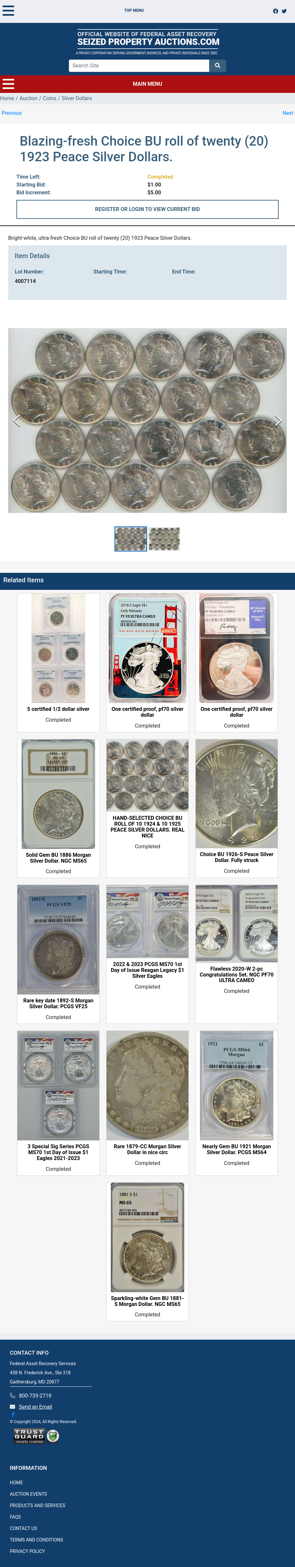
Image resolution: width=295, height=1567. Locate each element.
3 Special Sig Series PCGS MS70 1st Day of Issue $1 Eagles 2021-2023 (58, 1153)
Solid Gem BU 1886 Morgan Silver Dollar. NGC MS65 (58, 858)
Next (288, 113)
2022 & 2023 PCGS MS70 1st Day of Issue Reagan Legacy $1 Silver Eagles (147, 970)
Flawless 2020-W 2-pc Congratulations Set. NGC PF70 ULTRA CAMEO (236, 975)
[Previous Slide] (16, 420)
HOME (16, 1482)
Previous (12, 113)
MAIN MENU (82, 84)
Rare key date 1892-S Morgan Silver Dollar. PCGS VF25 (58, 1004)
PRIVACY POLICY (27, 1551)
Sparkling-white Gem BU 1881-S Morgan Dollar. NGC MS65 (147, 1301)
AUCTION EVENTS (28, 1494)
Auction (29, 98)
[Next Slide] (278, 420)
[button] (130, 539)
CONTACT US (23, 1528)
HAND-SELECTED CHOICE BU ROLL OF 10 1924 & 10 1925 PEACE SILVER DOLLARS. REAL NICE (147, 827)
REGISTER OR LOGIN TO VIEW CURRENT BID (147, 209)
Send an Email (35, 1407)
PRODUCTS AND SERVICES (37, 1505)
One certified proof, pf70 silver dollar (147, 712)
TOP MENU (73, 10)
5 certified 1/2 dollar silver (58, 709)
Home (7, 98)
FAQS (15, 1517)
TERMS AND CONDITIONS (36, 1539)
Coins (49, 98)
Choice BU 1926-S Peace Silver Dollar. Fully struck (236, 857)
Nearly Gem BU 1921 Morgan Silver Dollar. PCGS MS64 (237, 1150)
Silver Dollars (77, 98)
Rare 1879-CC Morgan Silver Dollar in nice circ (147, 1150)
